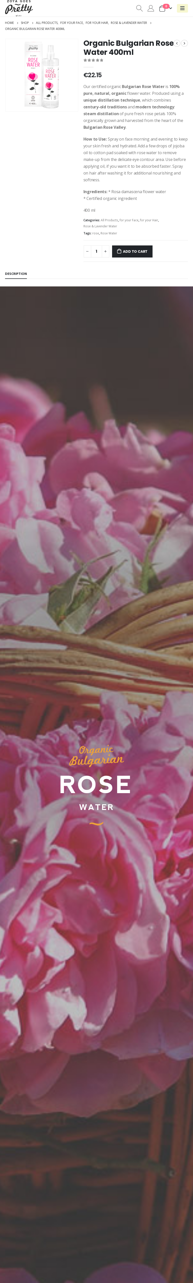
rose (95, 233)
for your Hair (149, 220)
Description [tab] (16, 273)
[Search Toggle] (139, 8)
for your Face (129, 220)
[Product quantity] (96, 251)
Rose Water (109, 233)
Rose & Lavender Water (100, 226)
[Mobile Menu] (182, 8)
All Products (109, 220)
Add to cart (135, 251)
